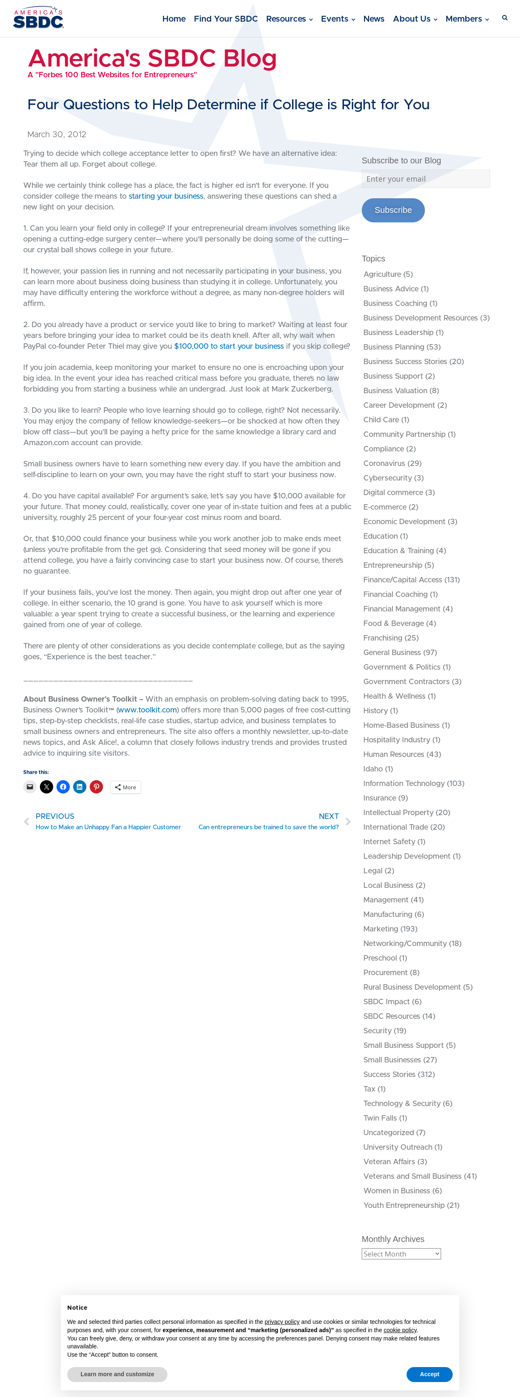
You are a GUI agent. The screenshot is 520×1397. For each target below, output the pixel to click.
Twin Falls (380, 1118)
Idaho (373, 769)
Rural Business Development (412, 987)
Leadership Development (407, 856)
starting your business (166, 196)
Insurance (379, 798)
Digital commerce (393, 493)
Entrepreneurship (392, 565)
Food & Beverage (393, 624)
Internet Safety (389, 842)
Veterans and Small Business (412, 1176)
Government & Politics (402, 667)
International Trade (395, 827)
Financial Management (402, 609)
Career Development (399, 405)
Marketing (380, 929)
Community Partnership (404, 435)
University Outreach (397, 1147)
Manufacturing (387, 915)
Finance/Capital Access (402, 580)
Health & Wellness (394, 696)
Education (380, 536)
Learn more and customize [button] (117, 1374)
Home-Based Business (401, 725)
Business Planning (393, 347)
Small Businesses (392, 1060)
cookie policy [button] (400, 1330)
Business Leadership (398, 333)
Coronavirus (384, 464)
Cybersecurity (387, 478)
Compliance (383, 449)
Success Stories (389, 1075)
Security (377, 1031)
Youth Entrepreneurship (404, 1206)
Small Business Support (403, 1046)
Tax (369, 1089)
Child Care (381, 420)
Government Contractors (406, 682)
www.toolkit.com (147, 710)
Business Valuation (395, 391)
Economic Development (404, 522)
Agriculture (382, 274)
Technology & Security (402, 1104)
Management (386, 900)
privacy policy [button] (282, 1321)
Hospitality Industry (396, 740)
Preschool (380, 958)
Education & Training (398, 551)
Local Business (388, 885)
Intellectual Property (398, 813)
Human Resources (393, 755)
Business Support (393, 376)
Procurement (385, 973)
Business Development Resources (420, 318)
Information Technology (404, 784)
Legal (373, 871)
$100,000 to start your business (229, 346)
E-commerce (385, 507)
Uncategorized (388, 1133)
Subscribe (393, 209)
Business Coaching (395, 304)
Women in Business (396, 1191)
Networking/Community (405, 944)
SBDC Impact (386, 1002)
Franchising (382, 638)
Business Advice (391, 289)
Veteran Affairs (389, 1162)
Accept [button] (429, 1374)
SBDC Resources (391, 1016)
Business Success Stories (405, 362)
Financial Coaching (395, 595)
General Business (392, 653)
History (375, 711)
